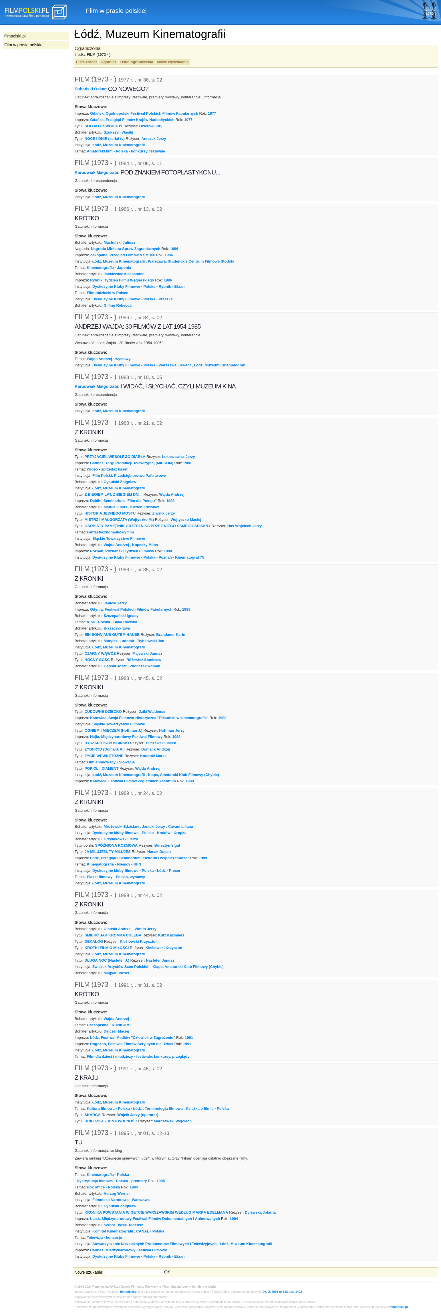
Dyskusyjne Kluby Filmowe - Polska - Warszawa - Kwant (141, 365)
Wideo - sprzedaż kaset (107, 469)
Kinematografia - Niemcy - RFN (114, 864)
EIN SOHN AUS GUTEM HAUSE (112, 634)
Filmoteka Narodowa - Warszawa (121, 1200)
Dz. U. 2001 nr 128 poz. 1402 (282, 1291)
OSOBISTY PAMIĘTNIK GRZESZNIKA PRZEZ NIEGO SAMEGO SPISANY (148, 526)
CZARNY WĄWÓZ (100, 653)
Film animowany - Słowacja (111, 762)
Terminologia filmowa (163, 1108)
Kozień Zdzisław (144, 507)
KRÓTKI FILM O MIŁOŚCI (107, 948)
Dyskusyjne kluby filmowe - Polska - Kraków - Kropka (139, 833)
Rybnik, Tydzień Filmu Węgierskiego (122, 280)
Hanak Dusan (159, 851)
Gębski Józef (115, 666)
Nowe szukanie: (89, 1272)
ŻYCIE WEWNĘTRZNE (104, 756)
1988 (187, 463)
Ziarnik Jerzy (163, 513)
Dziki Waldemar (152, 711)
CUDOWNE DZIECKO (103, 711)
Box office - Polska (103, 1187)
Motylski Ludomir (119, 641)
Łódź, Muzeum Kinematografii (118, 145)
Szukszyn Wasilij (118, 132)
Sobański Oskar (90, 89)
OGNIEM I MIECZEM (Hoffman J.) (113, 730)
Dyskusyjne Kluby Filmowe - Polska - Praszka (132, 299)
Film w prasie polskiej (23, 45)
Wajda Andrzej (171, 494)
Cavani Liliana (180, 826)
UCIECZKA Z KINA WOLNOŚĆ (111, 1121)
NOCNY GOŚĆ (97, 660)
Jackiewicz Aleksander (124, 274)
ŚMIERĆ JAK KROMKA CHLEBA (113, 935)
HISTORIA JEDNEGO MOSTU (110, 513)
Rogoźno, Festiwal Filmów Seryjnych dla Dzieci (131, 1044)
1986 (174, 249)
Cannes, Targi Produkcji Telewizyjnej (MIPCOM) (131, 463)
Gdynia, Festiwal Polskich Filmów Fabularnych (131, 609)
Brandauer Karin (170, 634)
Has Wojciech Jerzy (244, 526)
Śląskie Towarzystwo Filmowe (118, 538)
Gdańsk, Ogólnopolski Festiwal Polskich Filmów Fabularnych (144, 113)
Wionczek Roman (145, 666)
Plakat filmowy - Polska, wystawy (116, 877)
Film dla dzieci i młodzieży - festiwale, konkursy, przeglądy (138, 1056)
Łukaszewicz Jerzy (178, 456)
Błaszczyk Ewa (117, 628)
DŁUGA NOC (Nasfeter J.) (107, 960)
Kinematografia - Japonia (109, 267)
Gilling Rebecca (118, 305)
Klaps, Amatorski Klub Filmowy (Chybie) (183, 775)
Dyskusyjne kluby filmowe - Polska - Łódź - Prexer (136, 870)
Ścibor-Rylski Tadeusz (123, 1225)
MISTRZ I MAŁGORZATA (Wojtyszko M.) (119, 519)
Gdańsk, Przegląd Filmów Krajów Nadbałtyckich (132, 120)
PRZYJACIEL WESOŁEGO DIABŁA (115, 456)
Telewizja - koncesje (104, 1237)
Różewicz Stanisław (143, 660)
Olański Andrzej (118, 929)
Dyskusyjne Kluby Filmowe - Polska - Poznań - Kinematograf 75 (148, 557)
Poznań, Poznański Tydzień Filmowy (122, 551)
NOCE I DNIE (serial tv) (105, 138)
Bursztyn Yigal (167, 845)
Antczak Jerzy (153, 138)
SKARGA (93, 1115)
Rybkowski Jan (151, 641)
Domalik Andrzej (155, 749)
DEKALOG (94, 941)
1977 (212, 113)
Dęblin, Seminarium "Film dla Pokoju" (123, 501)
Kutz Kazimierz (171, 935)
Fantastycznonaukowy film (110, 532)
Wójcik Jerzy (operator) (137, 1115)
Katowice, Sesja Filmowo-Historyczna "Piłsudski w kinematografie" (149, 718)
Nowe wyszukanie (172, 62)
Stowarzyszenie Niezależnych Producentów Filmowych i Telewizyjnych (154, 1244)
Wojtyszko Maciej (186, 519)
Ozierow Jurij (150, 126)
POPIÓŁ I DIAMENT (102, 768)
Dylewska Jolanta (260, 1212)
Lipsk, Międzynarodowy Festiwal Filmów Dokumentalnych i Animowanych (155, 1218)
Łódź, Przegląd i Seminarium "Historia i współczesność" (139, 858)
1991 (189, 1037)
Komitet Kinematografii (112, 1231)
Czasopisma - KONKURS (108, 1025)
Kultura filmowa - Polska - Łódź (114, 1108)
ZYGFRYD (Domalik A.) (105, 749)
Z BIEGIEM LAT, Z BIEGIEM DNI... (114, 494)
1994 (134, 1187)
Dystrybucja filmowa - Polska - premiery (112, 1181)
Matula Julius (115, 507)
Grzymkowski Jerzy (121, 839)
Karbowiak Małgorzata (96, 172)
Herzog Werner (117, 1193)
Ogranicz (108, 62)
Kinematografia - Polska (108, 1174)
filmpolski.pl (129, 1291)
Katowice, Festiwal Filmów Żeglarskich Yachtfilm (133, 781)
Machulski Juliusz (119, 242)
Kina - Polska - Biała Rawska (112, 622)
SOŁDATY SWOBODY (104, 126)
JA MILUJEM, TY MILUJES (108, 851)
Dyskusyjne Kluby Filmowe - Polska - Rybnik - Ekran (138, 286)
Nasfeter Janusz (160, 960)
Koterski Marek (153, 756)
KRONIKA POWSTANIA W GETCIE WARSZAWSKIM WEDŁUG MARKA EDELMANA (156, 1212)
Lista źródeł (86, 62)
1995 (161, 1181)
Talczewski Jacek (161, 743)
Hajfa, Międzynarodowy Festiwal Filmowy (126, 737)
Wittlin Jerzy (145, 929)
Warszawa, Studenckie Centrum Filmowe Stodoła (191, 261)
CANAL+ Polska (150, 1231)
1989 (203, 858)
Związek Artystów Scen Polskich (121, 966)
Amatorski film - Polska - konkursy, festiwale (126, 151)
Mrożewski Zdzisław (121, 826)
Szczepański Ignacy (121, 616)
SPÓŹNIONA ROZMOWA (116, 845)
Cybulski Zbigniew (120, 482)
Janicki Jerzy (115, 603)
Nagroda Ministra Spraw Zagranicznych (125, 249)
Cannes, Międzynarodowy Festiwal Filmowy (128, 1250)
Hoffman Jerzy (171, 730)
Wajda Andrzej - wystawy (108, 359)
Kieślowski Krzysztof (138, 941)
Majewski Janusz (147, 653)
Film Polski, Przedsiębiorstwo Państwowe (129, 475)
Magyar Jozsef (116, 973)
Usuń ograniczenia (136, 62)
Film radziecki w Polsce (107, 293)
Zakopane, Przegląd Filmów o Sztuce (122, 255)
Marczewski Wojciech (173, 1121)
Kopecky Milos (145, 545)
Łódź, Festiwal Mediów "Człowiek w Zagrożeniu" (132, 1037)
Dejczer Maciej (116, 1031)
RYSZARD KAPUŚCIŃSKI (107, 743)
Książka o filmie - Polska (207, 1108)
